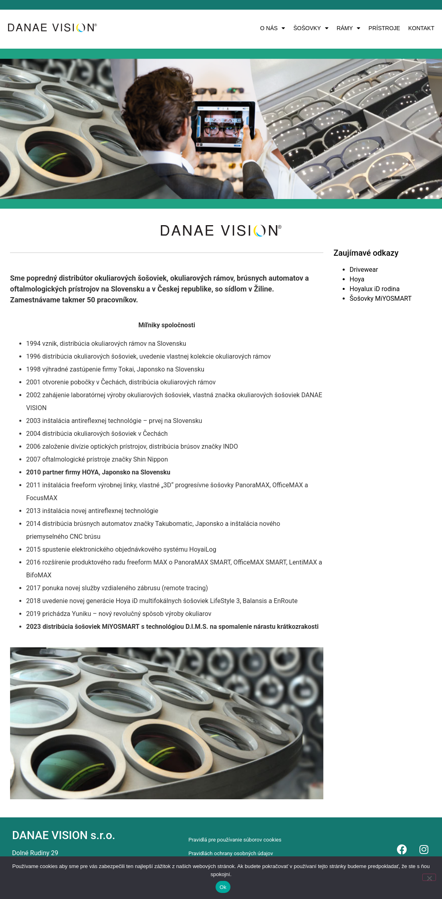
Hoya (356, 279)
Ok (223, 887)
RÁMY (348, 28)
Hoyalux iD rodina (374, 289)
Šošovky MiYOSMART (380, 298)
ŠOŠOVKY (310, 28)
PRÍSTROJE (384, 28)
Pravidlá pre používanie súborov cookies (234, 840)
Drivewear (363, 269)
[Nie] (429, 877)
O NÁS (273, 28)
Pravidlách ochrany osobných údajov (230, 853)
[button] (273, 28)
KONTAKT (421, 28)
